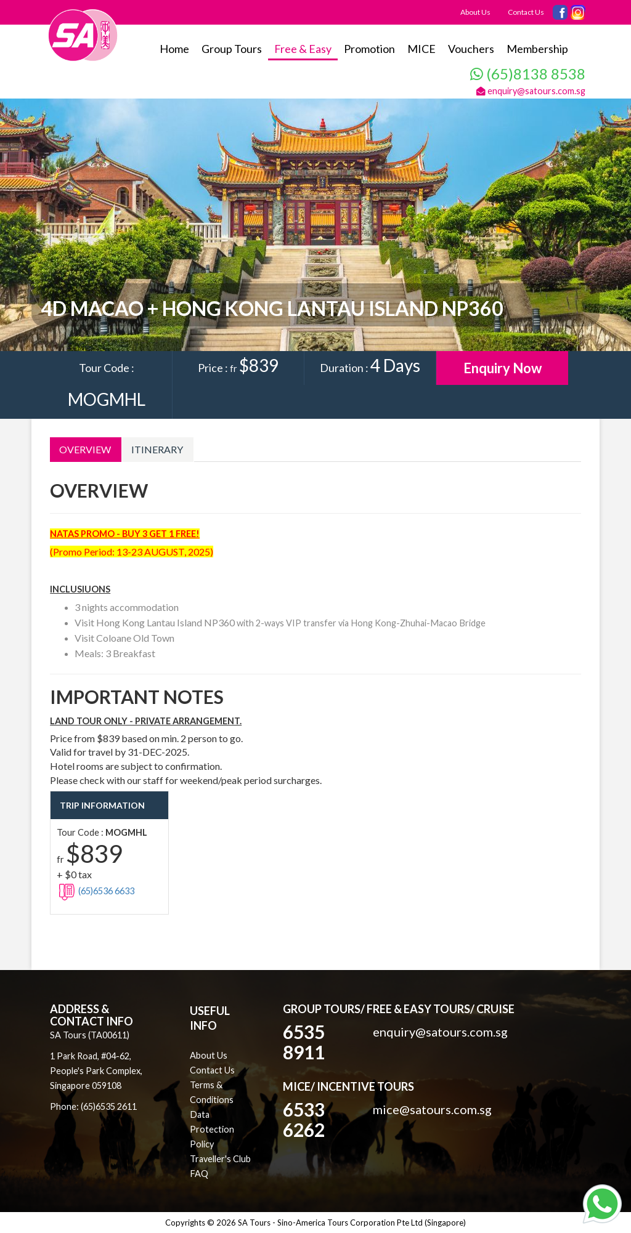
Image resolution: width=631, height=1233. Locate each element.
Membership (537, 48)
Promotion (369, 48)
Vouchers (471, 48)
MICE (421, 48)
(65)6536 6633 (95, 891)
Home (174, 48)
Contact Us (526, 12)
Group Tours (232, 48)
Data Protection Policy (212, 1129)
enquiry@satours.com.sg (530, 91)
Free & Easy (303, 48)
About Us (475, 12)
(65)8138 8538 (527, 74)
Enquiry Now (502, 368)
